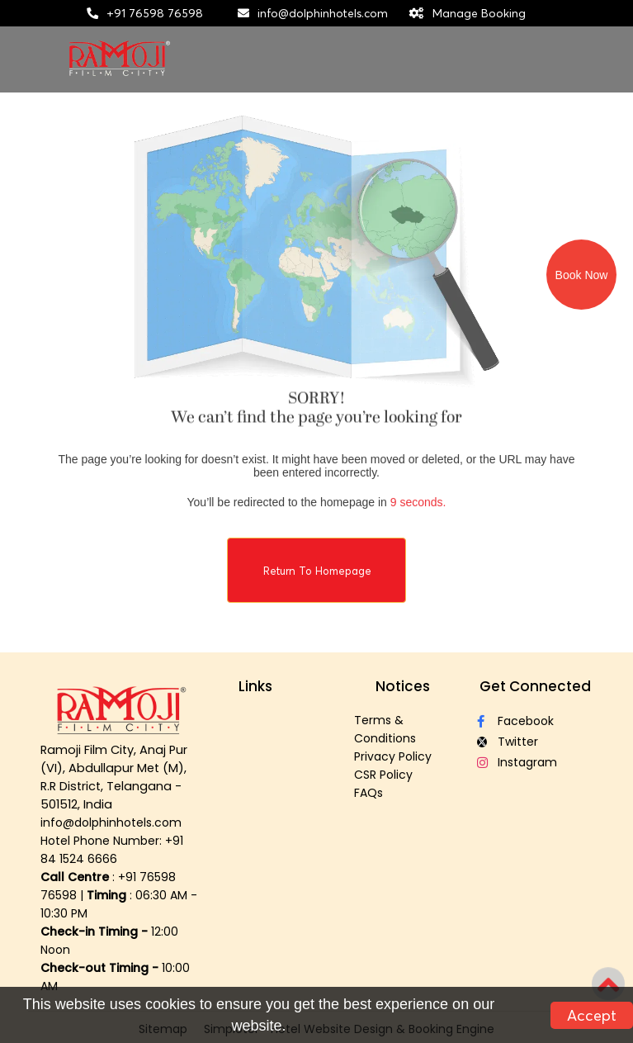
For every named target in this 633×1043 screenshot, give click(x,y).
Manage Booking (479, 13)
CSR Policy (383, 774)
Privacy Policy (393, 756)
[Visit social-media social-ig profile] (535, 762)
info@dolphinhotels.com (322, 13)
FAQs (368, 793)
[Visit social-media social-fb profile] (535, 721)
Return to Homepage (317, 570)
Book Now (581, 275)
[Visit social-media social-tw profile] (535, 742)
